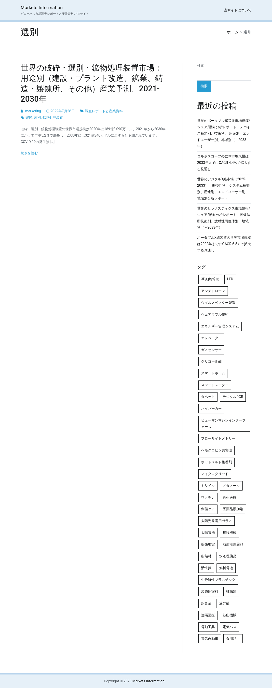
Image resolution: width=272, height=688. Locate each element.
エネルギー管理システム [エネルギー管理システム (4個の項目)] (220, 326)
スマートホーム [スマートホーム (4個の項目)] (213, 373)
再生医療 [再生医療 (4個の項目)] (229, 497)
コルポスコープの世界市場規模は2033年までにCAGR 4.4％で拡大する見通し (224, 162)
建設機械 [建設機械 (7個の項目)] (229, 533)
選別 (37, 117)
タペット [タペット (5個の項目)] (208, 397)
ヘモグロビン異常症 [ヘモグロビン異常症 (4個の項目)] (216, 450)
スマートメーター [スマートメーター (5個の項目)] (215, 385)
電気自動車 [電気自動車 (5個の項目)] (209, 639)
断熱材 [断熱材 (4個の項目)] (206, 556)
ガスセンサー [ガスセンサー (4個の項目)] (211, 350)
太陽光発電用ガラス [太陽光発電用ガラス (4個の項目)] (216, 521)
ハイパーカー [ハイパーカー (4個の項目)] (211, 409)
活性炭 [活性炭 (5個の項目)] (206, 568)
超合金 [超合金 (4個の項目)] (206, 603)
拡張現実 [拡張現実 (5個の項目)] (208, 544)
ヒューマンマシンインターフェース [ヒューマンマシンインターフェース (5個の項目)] (223, 423)
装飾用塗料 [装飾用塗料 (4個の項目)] (209, 592)
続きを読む (29, 153)
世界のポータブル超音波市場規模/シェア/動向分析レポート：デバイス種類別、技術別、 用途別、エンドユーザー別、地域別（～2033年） (223, 133)
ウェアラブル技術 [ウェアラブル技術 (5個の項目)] (215, 314)
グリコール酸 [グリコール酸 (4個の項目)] (211, 361)
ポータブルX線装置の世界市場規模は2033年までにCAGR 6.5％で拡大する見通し (224, 244)
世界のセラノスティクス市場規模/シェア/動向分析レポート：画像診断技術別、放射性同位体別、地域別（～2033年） (223, 218)
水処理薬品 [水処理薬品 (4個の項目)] (227, 556)
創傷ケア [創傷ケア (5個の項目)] (208, 509)
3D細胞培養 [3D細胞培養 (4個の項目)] (210, 279)
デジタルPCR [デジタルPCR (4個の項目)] (233, 397)
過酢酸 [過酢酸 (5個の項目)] (224, 603)
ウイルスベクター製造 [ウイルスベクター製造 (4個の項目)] (218, 303)
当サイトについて (237, 10)
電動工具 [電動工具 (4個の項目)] (208, 627)
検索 (200, 66)
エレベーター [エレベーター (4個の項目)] (211, 338)
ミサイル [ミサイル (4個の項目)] (208, 486)
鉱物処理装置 (52, 117)
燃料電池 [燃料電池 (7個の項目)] (226, 568)
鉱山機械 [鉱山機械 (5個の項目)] (229, 615)
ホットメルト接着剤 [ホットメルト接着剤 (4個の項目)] (216, 462)
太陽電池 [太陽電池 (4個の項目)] (208, 533)
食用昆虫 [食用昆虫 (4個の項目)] (233, 639)
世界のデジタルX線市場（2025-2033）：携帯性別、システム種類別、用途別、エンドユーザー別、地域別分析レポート (223, 188)
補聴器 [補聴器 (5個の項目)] (231, 592)
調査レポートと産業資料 (104, 111)
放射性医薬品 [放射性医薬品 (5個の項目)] (233, 544)
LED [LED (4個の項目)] (230, 279)
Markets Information (42, 7)
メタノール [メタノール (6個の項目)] (231, 486)
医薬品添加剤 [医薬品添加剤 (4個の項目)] (233, 509)
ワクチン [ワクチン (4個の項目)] (208, 497)
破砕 (29, 117)
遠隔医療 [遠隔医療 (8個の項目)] (208, 615)
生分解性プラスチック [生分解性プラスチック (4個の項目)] (218, 580)
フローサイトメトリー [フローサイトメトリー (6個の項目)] (218, 438)
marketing (33, 111)
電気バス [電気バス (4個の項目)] (229, 627)
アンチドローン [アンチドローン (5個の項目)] (213, 291)
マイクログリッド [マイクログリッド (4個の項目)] (215, 474)
